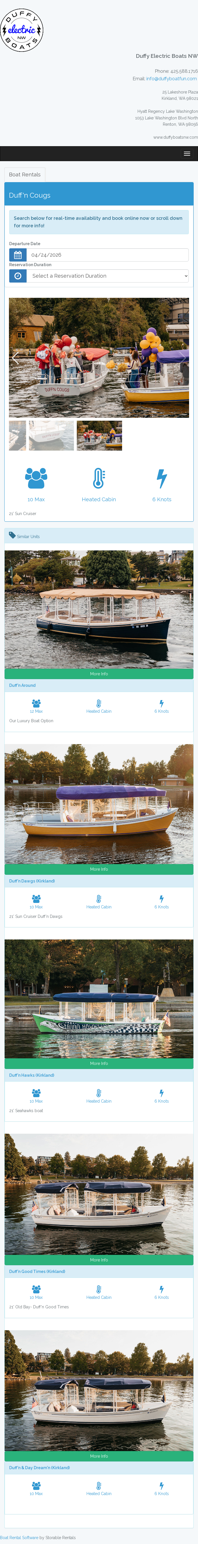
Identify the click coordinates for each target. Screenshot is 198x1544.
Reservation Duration (30, 264)
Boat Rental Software (19, 1537)
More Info (99, 674)
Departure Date (24, 243)
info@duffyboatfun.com (171, 78)
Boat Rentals (25, 174)
